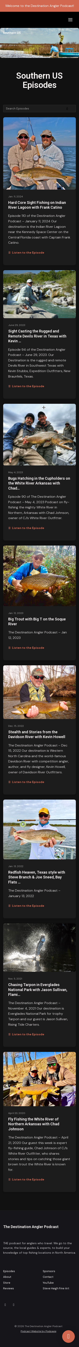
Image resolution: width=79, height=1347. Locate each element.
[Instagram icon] (5, 1304)
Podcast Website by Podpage (38, 1331)
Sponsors (49, 1271)
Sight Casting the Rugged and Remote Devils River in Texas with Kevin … (37, 336)
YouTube (48, 1282)
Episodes (9, 1271)
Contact (48, 1277)
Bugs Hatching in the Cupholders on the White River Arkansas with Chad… (39, 483)
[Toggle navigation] (70, 20)
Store (6, 1282)
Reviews (8, 1288)
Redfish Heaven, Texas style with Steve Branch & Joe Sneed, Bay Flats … (36, 877)
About (7, 1277)
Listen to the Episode (26, 252)
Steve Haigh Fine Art (56, 1288)
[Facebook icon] (14, 1304)
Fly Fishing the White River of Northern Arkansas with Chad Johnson (33, 1124)
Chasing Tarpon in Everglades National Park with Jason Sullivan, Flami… (37, 989)
